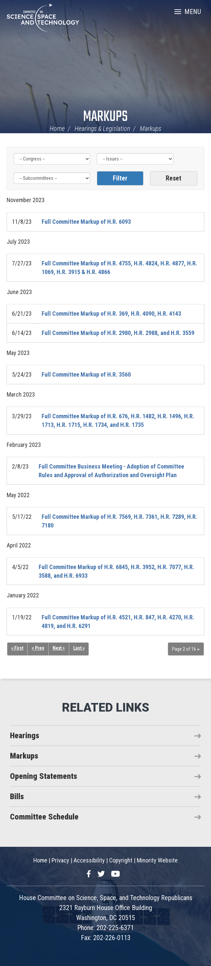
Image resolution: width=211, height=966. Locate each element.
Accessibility (89, 860)
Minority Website (157, 860)
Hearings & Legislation (102, 129)
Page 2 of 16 (186, 649)
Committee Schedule (44, 816)
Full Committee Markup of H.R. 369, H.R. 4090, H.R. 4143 (111, 313)
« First (17, 648)
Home (57, 129)
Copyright (120, 860)
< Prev (38, 648)
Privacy (60, 860)
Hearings (24, 735)
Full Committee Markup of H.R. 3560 (86, 374)
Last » (79, 648)
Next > (59, 648)
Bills (17, 796)
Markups (105, 117)
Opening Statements (43, 776)
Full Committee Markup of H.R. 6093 (86, 221)
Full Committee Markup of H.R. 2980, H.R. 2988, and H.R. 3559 (118, 332)
